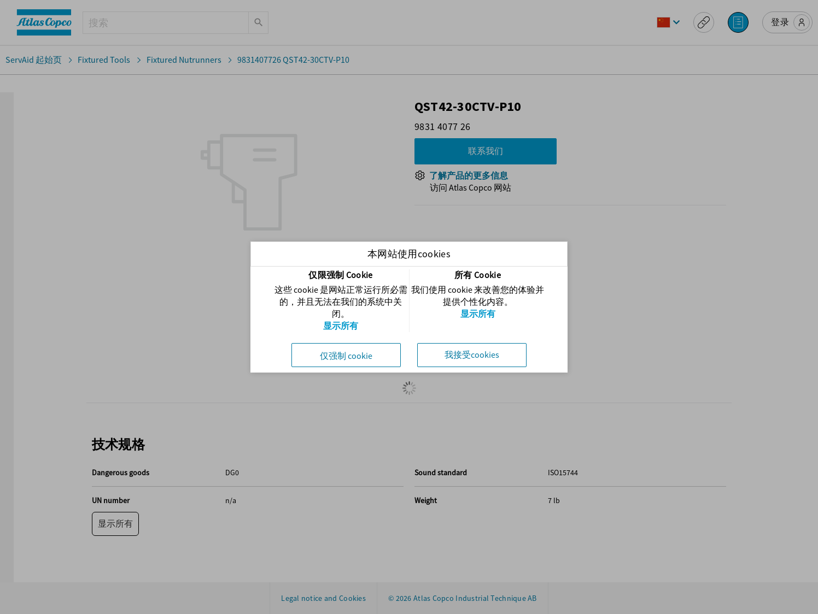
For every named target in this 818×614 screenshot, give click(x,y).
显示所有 (340, 325)
